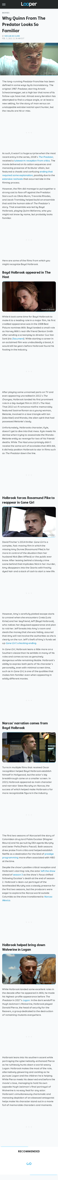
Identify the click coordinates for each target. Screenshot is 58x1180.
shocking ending (21, 643)
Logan (26, 1000)
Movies (6, 13)
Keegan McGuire (12, 36)
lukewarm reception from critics (32, 160)
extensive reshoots (12, 179)
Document (18, 338)
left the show (48, 871)
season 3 (18, 874)
